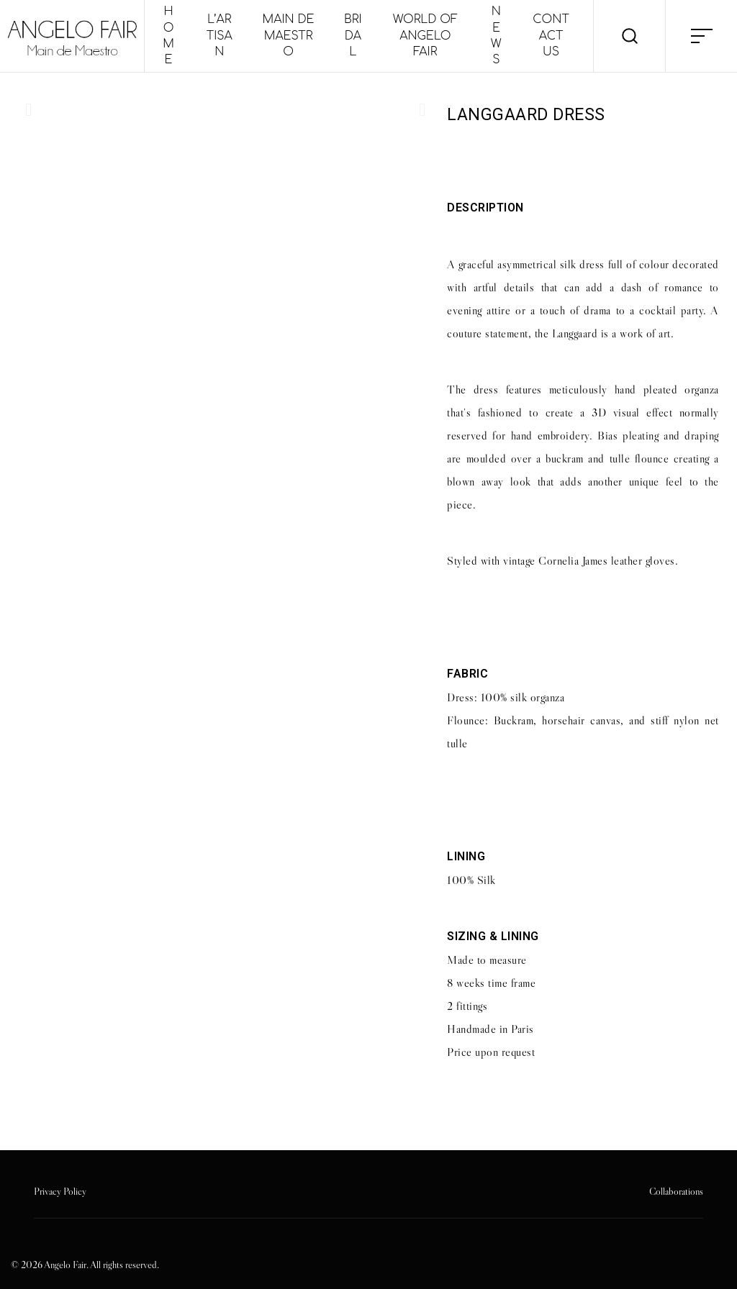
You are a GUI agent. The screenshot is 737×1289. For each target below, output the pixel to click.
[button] (28, 110)
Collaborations (676, 1191)
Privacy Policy (60, 1191)
